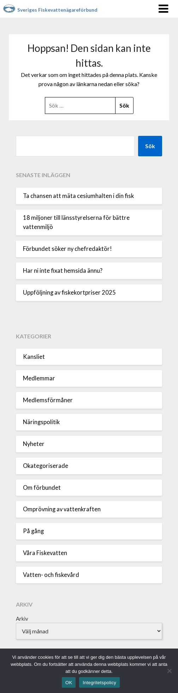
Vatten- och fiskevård (51, 574)
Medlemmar (39, 378)
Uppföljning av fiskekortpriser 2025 (69, 292)
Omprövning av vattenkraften (62, 509)
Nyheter (33, 443)
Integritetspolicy (99, 682)
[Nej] (169, 670)
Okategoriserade (45, 465)
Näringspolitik (41, 422)
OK (68, 682)
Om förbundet (42, 487)
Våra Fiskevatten (45, 552)
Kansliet (34, 356)
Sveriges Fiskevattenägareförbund (57, 10)
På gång (33, 531)
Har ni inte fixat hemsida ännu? (62, 270)
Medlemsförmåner (48, 400)
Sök (150, 146)
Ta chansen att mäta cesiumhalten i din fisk (78, 195)
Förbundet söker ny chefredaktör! (67, 248)
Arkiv (22, 618)
